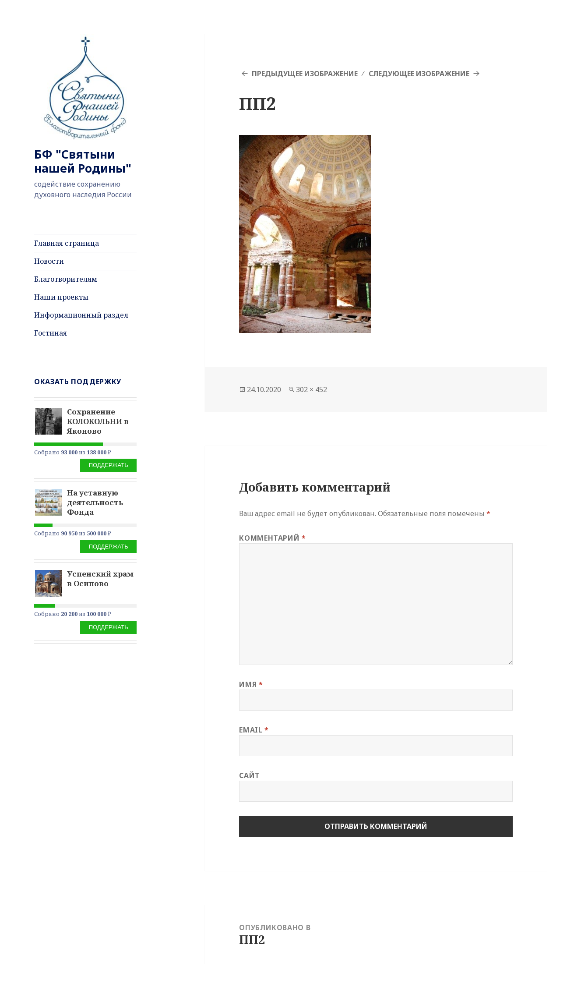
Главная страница (66, 243)
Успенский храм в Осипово (100, 578)
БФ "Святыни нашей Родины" (82, 161)
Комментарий (272, 538)
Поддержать (108, 465)
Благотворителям (65, 279)
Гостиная (50, 333)
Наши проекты (61, 297)
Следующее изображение (419, 73)
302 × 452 (311, 389)
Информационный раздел (81, 315)
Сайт (249, 775)
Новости (49, 261)
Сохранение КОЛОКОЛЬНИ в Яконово (98, 421)
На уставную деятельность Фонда (95, 502)
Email (253, 730)
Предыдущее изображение (305, 73)
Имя (251, 684)
